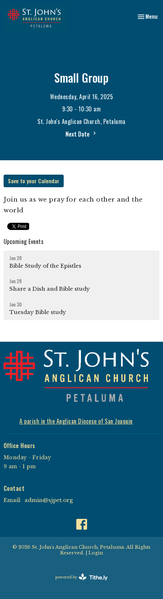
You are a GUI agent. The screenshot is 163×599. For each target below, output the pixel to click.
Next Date (81, 134)
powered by (81, 577)
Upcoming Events (24, 241)
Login (96, 553)
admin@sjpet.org (48, 500)
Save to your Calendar (33, 181)
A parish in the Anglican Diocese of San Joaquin (76, 421)
